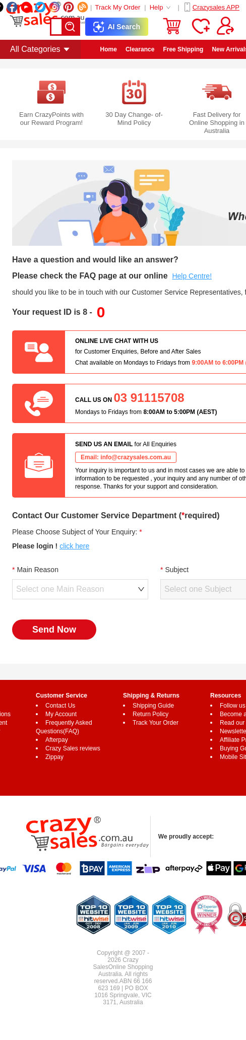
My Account (61, 714)
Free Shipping (183, 49)
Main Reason (37, 570)
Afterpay (56, 739)
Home (108, 49)
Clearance (140, 49)
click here (74, 546)
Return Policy (150, 714)
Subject (177, 570)
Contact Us (60, 705)
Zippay (54, 756)
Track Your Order (155, 722)
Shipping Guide (153, 705)
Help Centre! (192, 276)
